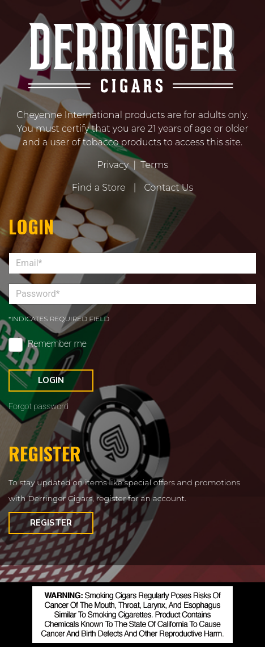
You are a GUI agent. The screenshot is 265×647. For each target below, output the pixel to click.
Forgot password (38, 406)
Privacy (113, 164)
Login (51, 380)
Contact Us (168, 187)
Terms (154, 164)
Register (51, 522)
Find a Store (99, 187)
